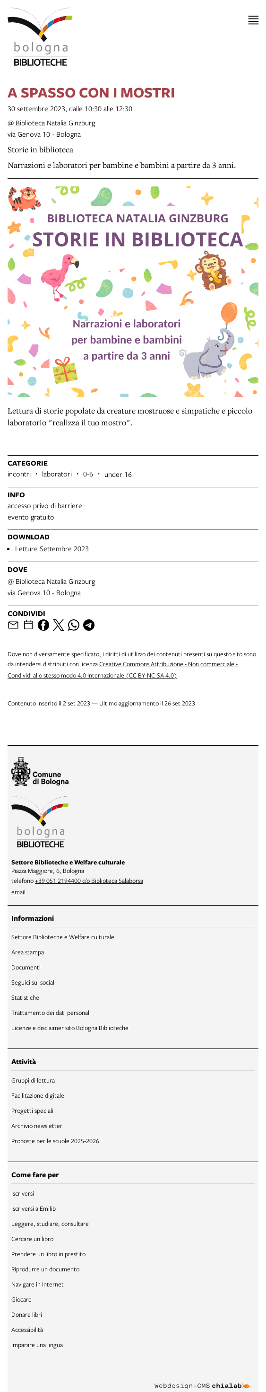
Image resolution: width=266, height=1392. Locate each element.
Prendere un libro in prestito (48, 1254)
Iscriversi (22, 1193)
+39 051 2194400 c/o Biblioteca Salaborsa (89, 880)
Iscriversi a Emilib (33, 1208)
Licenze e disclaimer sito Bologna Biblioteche (70, 1027)
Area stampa (27, 952)
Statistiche (25, 997)
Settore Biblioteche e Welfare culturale (62, 937)
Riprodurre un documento (45, 1269)
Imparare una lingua (37, 1344)
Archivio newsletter (36, 1125)
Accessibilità (27, 1329)
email (18, 892)
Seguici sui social (32, 982)
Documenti (26, 967)
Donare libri (26, 1314)
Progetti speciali (32, 1110)
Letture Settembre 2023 (52, 548)
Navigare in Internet (37, 1284)
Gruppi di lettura (33, 1080)
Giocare (21, 1299)
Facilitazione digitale (37, 1095)
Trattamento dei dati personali (51, 1012)
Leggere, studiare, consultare (50, 1223)
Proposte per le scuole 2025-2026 (55, 1141)
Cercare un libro (32, 1238)
